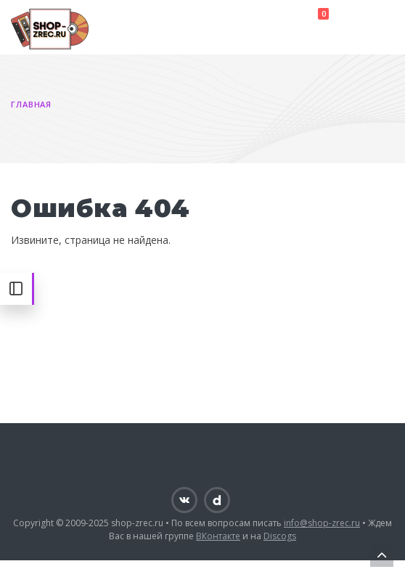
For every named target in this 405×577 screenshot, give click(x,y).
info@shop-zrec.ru (322, 523)
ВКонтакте (218, 536)
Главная (31, 104)
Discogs (279, 536)
